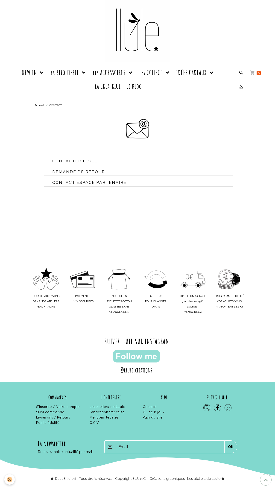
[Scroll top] (266, 480)
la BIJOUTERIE (65, 72)
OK (231, 447)
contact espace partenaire (89, 182)
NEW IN (30, 72)
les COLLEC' (151, 72)
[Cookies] (10, 479)
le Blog (134, 86)
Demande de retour (78, 171)
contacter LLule (74, 160)
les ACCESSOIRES (110, 72)
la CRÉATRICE (108, 86)
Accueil (39, 105)
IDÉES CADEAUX (192, 72)
